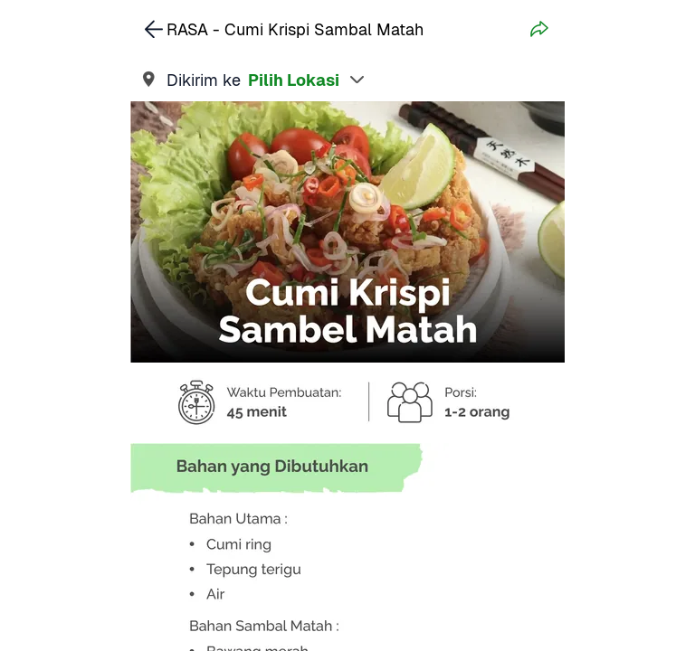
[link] (347, 79)
